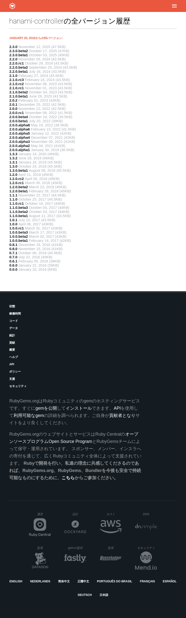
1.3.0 (13, 166)
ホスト (114, 514)
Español (170, 581)
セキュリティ (18, 386)
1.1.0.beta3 (18, 207)
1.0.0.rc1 (16, 228)
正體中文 (83, 581)
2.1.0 (13, 75)
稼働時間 (15, 313)
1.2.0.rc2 (16, 179)
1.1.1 (13, 195)
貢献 (12, 342)
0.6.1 (13, 261)
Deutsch (85, 595)
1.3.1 (13, 162)
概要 (12, 349)
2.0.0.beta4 (18, 117)
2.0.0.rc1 (16, 113)
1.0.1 (13, 220)
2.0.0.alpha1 (19, 150)
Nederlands (40, 581)
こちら (68, 477)
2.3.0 (13, 47)
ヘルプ (13, 357)
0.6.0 (13, 265)
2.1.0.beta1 (18, 96)
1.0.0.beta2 (18, 236)
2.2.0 (13, 59)
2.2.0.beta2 (18, 67)
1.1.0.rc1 (16, 203)
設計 (79, 514)
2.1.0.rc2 (16, 84)
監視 (44, 548)
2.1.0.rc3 (16, 80)
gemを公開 (46, 408)
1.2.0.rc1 (16, 183)
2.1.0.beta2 (18, 92)
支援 (12, 379)
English (15, 581)
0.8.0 (13, 249)
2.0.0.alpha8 (19, 125)
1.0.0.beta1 (18, 240)
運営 (44, 515)
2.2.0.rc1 (16, 63)
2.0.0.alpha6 (19, 129)
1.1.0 (13, 199)
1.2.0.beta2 (18, 187)
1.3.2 (13, 158)
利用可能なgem (29, 415)
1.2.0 (13, 174)
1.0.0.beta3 (18, 232)
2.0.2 (13, 100)
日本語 (104, 595)
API (11, 364)
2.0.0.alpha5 (19, 133)
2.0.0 (13, 108)
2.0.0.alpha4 (19, 137)
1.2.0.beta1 (18, 191)
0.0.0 (13, 269)
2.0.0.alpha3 (19, 141)
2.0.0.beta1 (18, 121)
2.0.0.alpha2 (19, 146)
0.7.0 (13, 257)
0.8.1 (13, 245)
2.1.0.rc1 (16, 88)
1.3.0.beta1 (18, 170)
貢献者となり (122, 415)
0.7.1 (13, 253)
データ (13, 328)
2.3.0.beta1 (18, 55)
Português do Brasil (114, 581)
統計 (12, 335)
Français (147, 581)
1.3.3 (13, 154)
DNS (150, 514)
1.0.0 (13, 224)
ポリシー (15, 371)
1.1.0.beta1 (18, 216)
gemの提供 (77, 548)
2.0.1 (13, 104)
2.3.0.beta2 (18, 51)
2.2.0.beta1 (18, 71)
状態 (12, 306)
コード (13, 321)
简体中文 (64, 581)
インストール (79, 408)
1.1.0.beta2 (18, 212)
